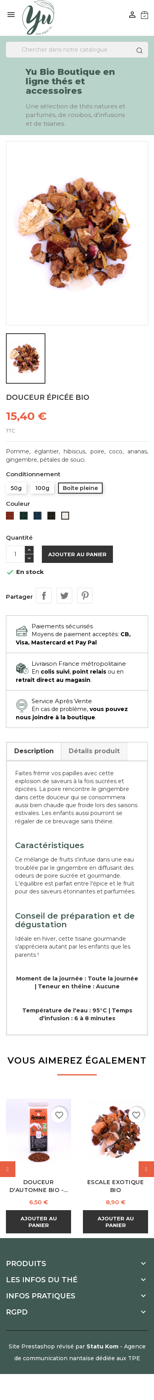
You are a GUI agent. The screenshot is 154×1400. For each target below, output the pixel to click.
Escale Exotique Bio (115, 1186)
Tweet (64, 595)
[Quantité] (15, 554)
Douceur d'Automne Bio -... (38, 1186)
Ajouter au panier (77, 554)
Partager (44, 595)
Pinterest (85, 595)
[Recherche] (77, 50)
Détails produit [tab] (94, 751)
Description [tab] (34, 751)
